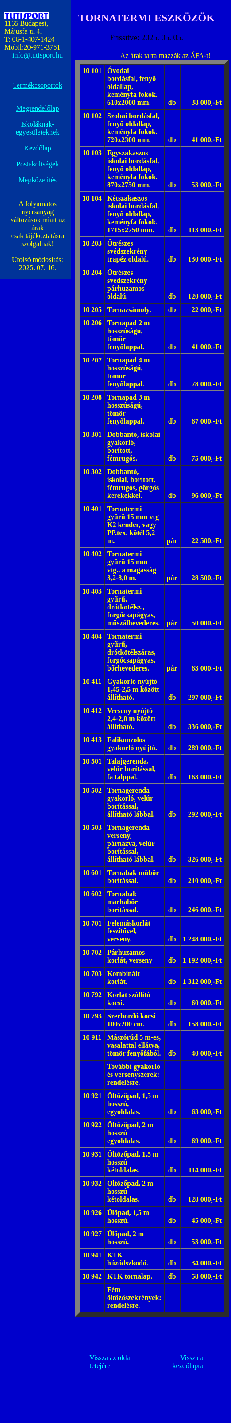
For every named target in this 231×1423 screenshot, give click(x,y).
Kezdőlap (37, 148)
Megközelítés (38, 180)
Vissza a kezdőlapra (188, 1361)
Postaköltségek (37, 164)
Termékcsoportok (37, 85)
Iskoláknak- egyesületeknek (38, 128)
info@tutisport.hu (37, 55)
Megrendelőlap (37, 108)
